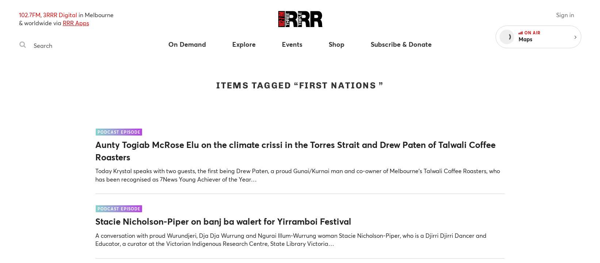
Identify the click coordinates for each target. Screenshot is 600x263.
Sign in (565, 15)
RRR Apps (76, 23)
